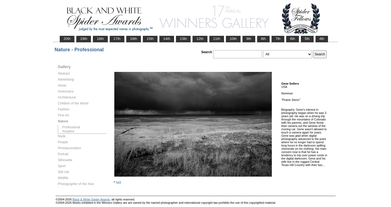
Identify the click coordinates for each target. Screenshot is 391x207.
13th (183, 39)
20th (67, 39)
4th (321, 39)
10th (233, 39)
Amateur (68, 131)
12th (199, 39)
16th (133, 39)
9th (248, 39)
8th (263, 39)
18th (100, 39)
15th (150, 39)
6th (292, 39)
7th (277, 39)
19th (83, 39)
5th (307, 39)
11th (216, 39)
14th (166, 39)
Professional (71, 127)
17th (117, 39)
